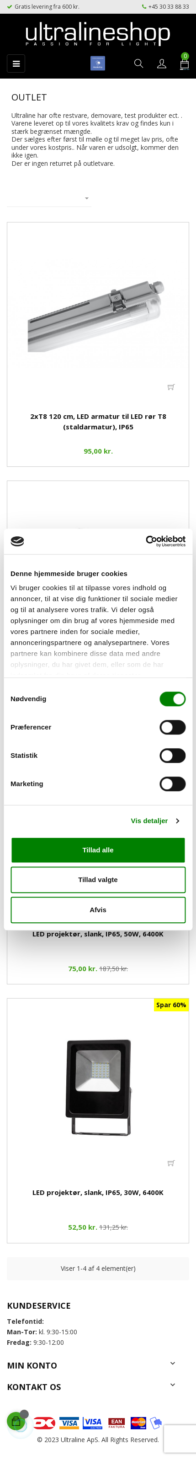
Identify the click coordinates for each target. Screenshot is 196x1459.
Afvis (98, 910)
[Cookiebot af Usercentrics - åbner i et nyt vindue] (145, 541)
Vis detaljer (149, 821)
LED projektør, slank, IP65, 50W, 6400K (98, 933)
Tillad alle (97, 850)
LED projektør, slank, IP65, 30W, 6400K (98, 1192)
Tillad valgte (97, 879)
